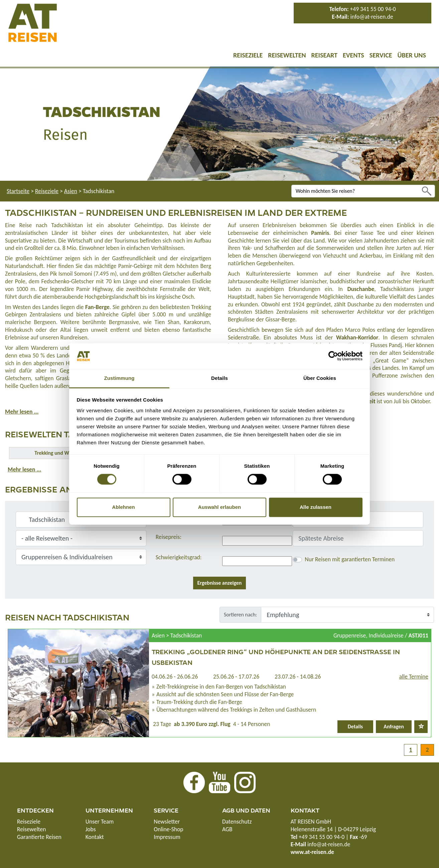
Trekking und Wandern (59, 453)
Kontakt (95, 837)
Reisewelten (287, 55)
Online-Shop (168, 829)
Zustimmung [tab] (119, 378)
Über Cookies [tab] (319, 378)
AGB (227, 829)
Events (353, 55)
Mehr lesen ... (21, 411)
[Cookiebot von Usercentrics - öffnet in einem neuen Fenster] (333, 356)
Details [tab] (219, 378)
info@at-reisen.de (371, 16)
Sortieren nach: (240, 614)
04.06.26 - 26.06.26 (175, 676)
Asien (70, 191)
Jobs (91, 829)
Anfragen (394, 726)
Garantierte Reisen (39, 837)
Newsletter (167, 821)
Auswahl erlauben (219, 507)
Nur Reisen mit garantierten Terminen (350, 559)
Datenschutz (237, 821)
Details (355, 726)
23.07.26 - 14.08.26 (298, 676)
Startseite (18, 191)
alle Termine (413, 676)
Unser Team (100, 821)
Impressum (167, 837)
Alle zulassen (315, 507)
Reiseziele (248, 55)
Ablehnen (123, 507)
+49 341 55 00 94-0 (373, 9)
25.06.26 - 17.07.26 (236, 676)
